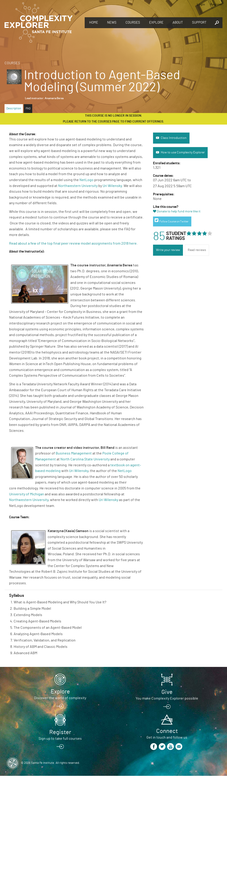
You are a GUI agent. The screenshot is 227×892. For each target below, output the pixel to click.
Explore (156, 22)
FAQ (28, 108)
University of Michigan (26, 494)
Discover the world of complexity (60, 698)
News (111, 22)
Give (167, 692)
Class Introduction (174, 138)
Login (201, 4)
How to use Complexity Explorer (183, 152)
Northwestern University (78, 186)
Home (93, 22)
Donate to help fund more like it (178, 211)
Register (216, 4)
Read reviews (197, 250)
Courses (133, 22)
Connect (167, 731)
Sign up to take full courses (60, 738)
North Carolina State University (85, 459)
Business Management (74, 453)
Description (13, 108)
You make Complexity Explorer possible (167, 698)
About (178, 22)
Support (199, 22)
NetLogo (86, 180)
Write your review (168, 250)
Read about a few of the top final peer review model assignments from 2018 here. (73, 243)
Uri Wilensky (112, 186)
